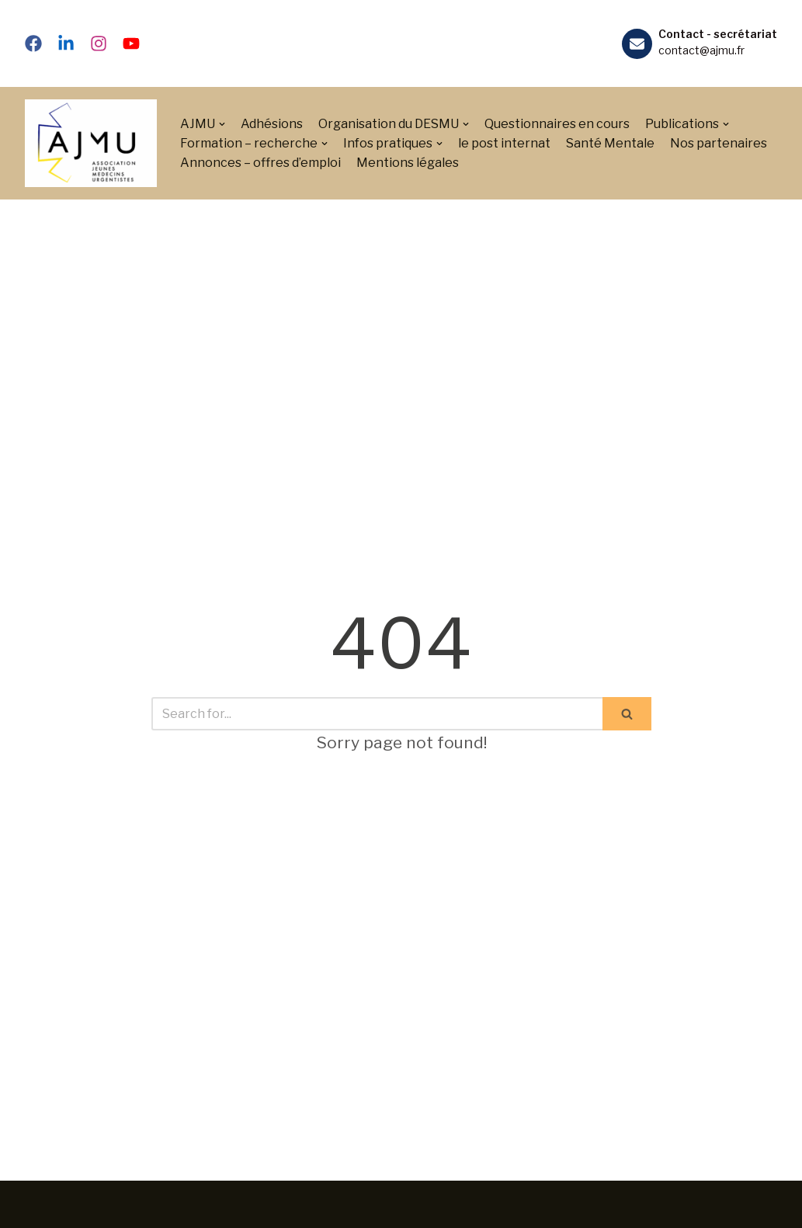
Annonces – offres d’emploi (260, 162)
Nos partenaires (718, 143)
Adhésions (272, 123)
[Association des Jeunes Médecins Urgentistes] (91, 143)
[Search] (376, 713)
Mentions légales (407, 162)
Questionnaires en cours (557, 123)
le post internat (504, 143)
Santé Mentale (610, 143)
